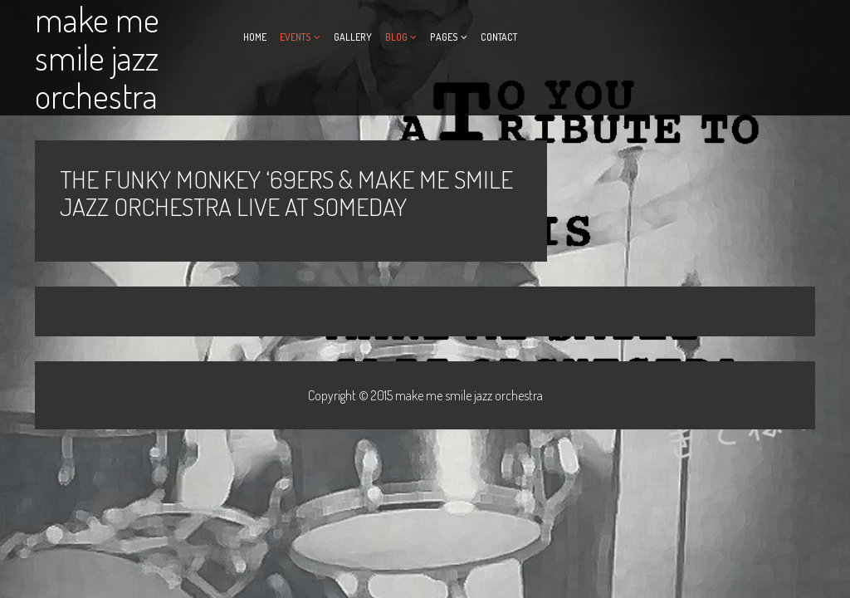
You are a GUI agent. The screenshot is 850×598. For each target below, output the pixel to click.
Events (295, 37)
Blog (396, 37)
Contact (499, 37)
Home (254, 37)
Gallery (353, 37)
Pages (444, 37)
